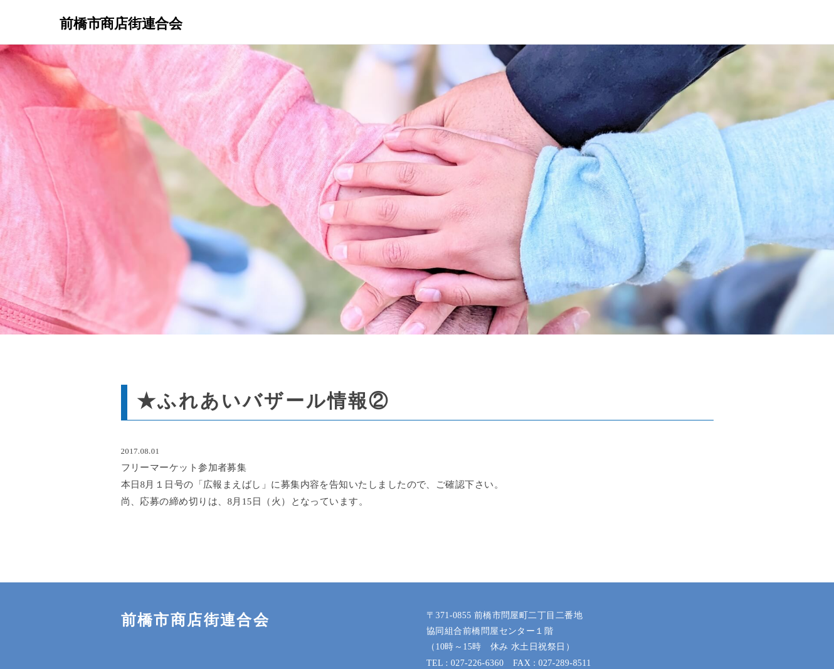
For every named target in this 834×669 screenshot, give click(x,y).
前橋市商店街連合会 (121, 23)
